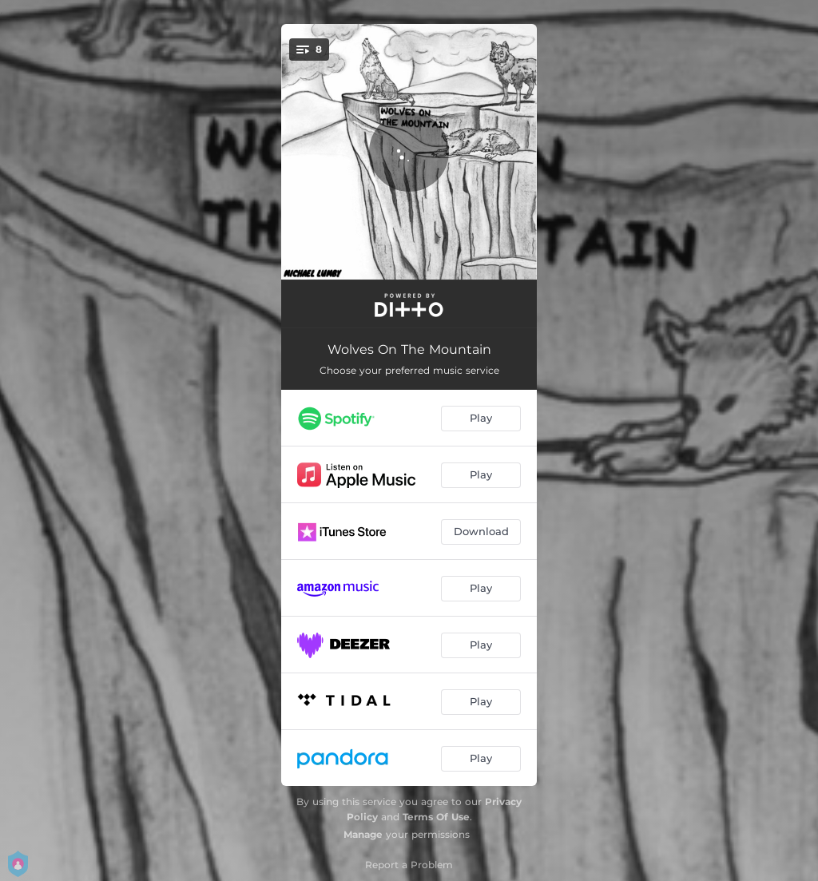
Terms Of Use (436, 817)
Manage (363, 834)
